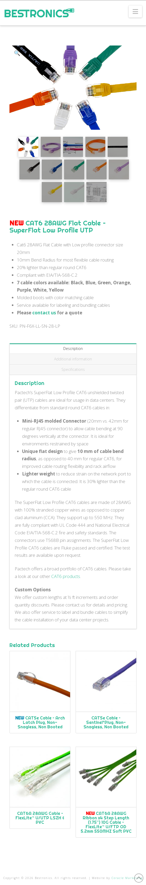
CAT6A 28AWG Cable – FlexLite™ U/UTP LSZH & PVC (39, 818)
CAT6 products (65, 576)
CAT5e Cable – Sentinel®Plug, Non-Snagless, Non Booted (106, 722)
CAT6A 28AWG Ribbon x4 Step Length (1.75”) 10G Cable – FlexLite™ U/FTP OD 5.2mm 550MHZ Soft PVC (106, 822)
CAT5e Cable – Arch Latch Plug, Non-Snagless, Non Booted (40, 722)
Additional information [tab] (73, 358)
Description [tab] (73, 348)
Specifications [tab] (73, 369)
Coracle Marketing (127, 878)
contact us (44, 313)
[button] (135, 11)
